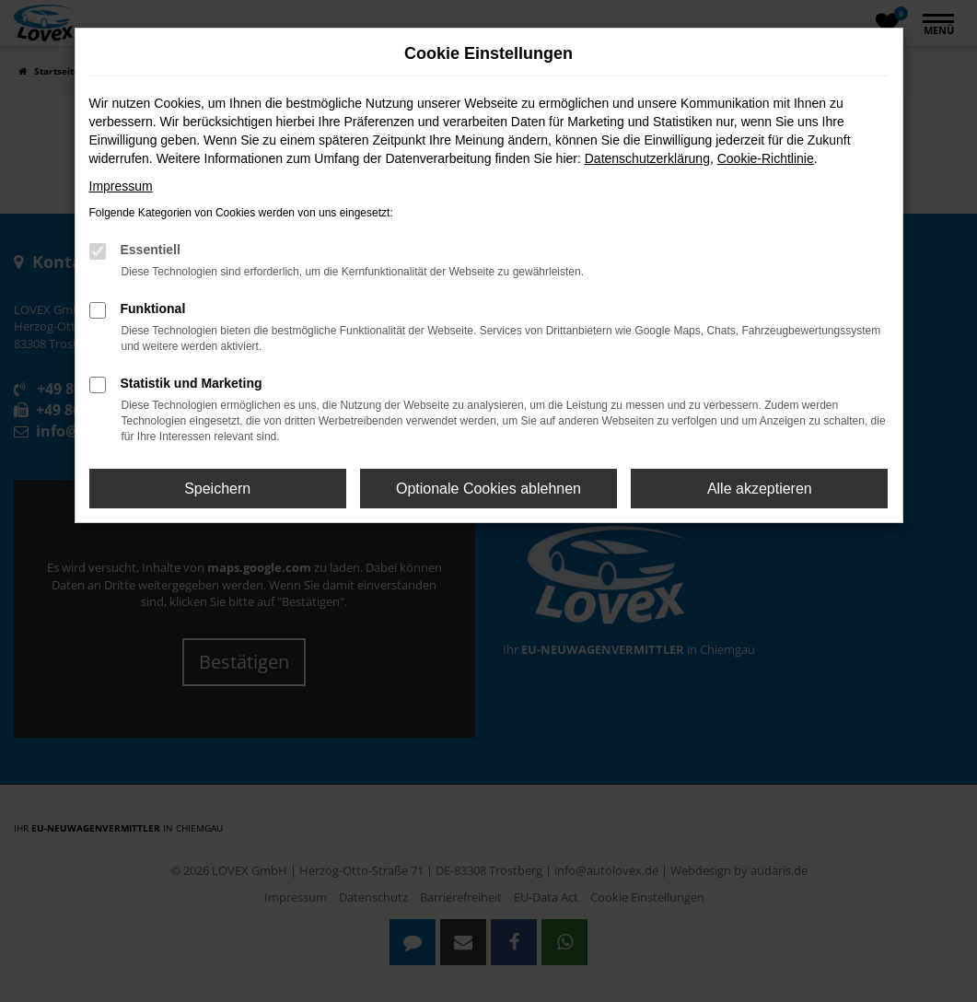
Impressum (121, 186)
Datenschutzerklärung (647, 158)
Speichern (217, 488)
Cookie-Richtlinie (765, 158)
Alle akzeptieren (759, 488)
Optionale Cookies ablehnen (488, 488)
